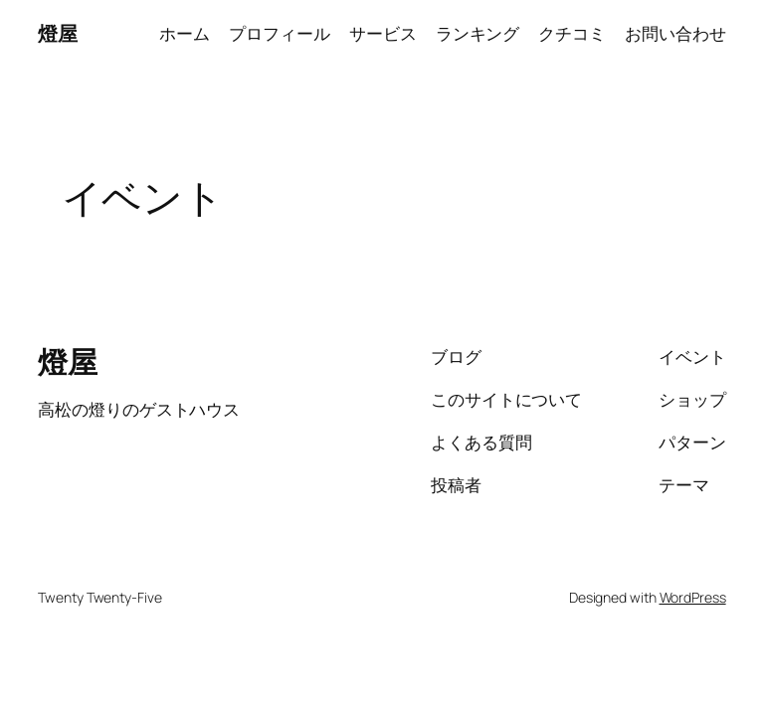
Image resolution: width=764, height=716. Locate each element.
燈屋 (57, 33)
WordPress (693, 597)
